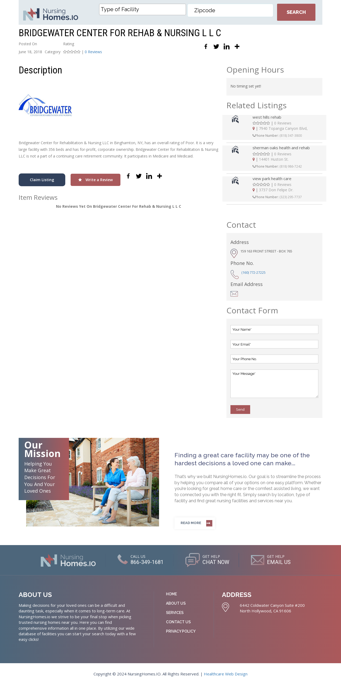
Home (171, 594)
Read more (191, 523)
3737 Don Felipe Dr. (276, 189)
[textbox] (144, 9)
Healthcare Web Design (225, 673)
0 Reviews (93, 51)
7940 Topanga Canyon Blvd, (283, 128)
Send (240, 409)
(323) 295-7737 (290, 197)
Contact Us (178, 622)
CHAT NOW (216, 562)
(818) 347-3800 (290, 135)
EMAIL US (279, 562)
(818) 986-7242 (290, 166)
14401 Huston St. (274, 159)
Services (175, 613)
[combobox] (142, 9)
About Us (176, 603)
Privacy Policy (181, 631)
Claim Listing (42, 179)
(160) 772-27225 (253, 272)
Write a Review (95, 179)
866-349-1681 (146, 562)
